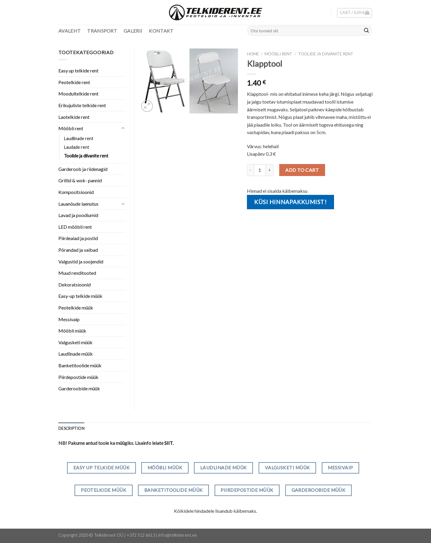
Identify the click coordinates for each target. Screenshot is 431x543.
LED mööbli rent (75, 227)
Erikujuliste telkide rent (82, 105)
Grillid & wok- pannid (80, 180)
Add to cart (302, 170)
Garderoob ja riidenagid (82, 169)
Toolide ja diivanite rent (325, 53)
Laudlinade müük (75, 354)
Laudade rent (76, 147)
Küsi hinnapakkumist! (290, 201)
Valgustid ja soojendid (80, 261)
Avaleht (69, 31)
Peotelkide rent (74, 82)
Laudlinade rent (78, 138)
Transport (102, 31)
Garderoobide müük (79, 388)
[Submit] (366, 31)
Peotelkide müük (75, 307)
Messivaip (69, 319)
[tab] (71, 428)
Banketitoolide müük (79, 365)
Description (71, 428)
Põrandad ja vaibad (78, 250)
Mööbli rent (278, 53)
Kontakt (161, 31)
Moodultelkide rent (78, 93)
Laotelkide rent (73, 117)
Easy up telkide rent (78, 70)
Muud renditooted (77, 273)
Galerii (133, 31)
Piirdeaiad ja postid (78, 238)
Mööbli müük (72, 330)
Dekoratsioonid (74, 284)
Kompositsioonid (76, 192)
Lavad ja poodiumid (78, 215)
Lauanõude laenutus (78, 204)
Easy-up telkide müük (80, 296)
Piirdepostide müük (78, 377)
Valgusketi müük (75, 342)
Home (253, 53)
